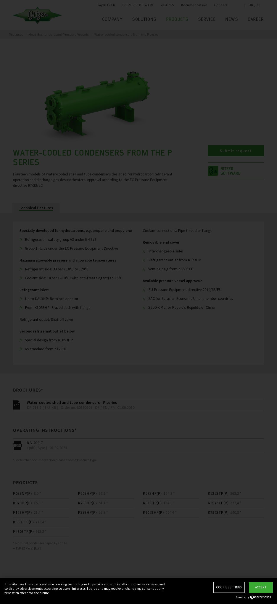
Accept (260, 587)
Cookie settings (229, 587)
